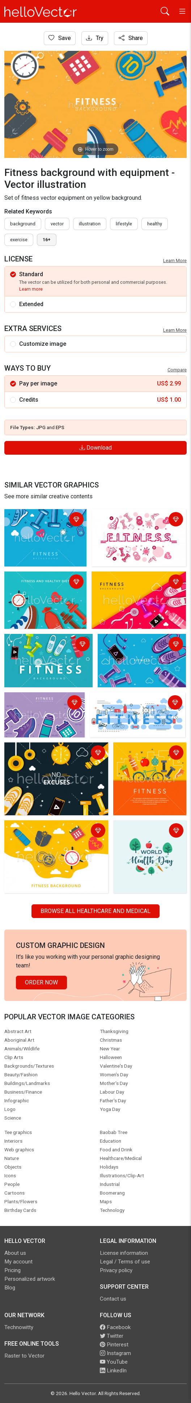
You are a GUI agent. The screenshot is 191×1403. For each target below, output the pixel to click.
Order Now (41, 982)
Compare (177, 369)
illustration (90, 223)
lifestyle (124, 223)
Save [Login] (59, 38)
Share (131, 38)
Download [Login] (95, 447)
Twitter (111, 1336)
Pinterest (114, 1344)
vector (57, 223)
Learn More (175, 260)
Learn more (31, 289)
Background (22, 223)
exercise (18, 239)
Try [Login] (94, 38)
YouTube (114, 1362)
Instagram (115, 1353)
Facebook (115, 1327)
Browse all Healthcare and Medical (95, 911)
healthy (154, 223)
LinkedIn (113, 1370)
